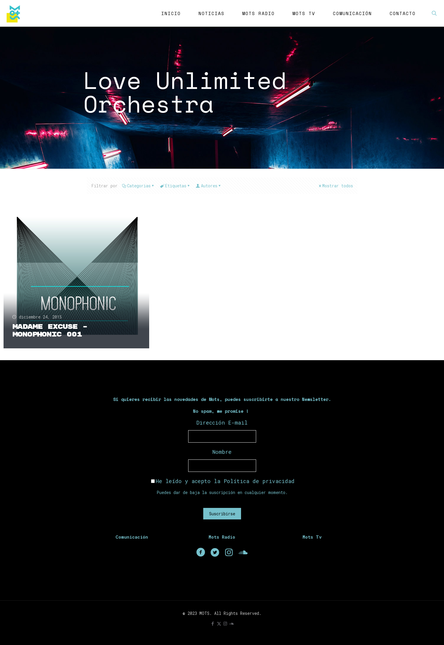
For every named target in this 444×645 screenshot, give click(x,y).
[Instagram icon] (225, 623)
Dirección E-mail (222, 422)
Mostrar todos (335, 186)
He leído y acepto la (223, 481)
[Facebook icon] (213, 623)
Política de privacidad (259, 481)
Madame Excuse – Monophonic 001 (49, 330)
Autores (209, 186)
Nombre (222, 452)
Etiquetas (175, 186)
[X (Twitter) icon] (219, 623)
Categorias (138, 186)
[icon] (231, 623)
